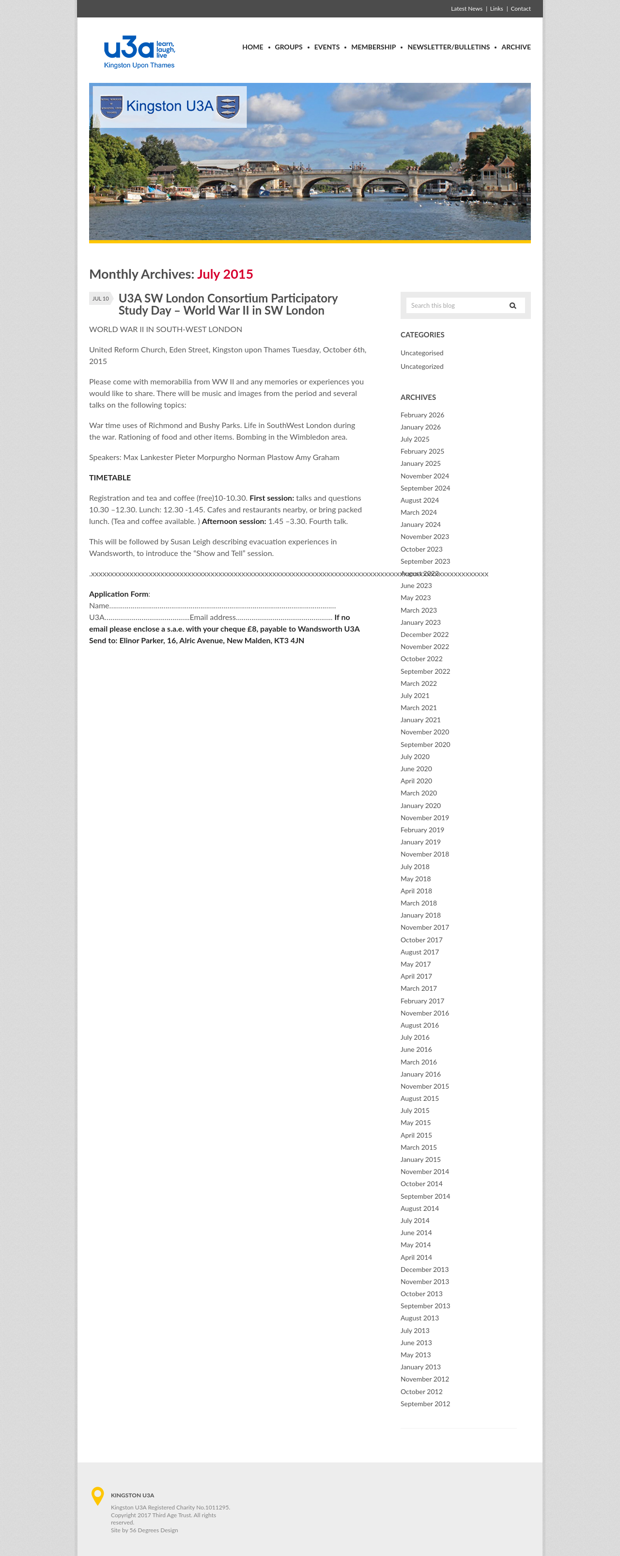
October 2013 (422, 1293)
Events (327, 47)
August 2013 (420, 1318)
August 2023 (420, 573)
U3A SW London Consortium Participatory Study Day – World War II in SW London (228, 304)
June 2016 (416, 1049)
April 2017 (416, 976)
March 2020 (419, 793)
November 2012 (425, 1379)
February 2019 (422, 830)
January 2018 (421, 915)
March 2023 (419, 610)
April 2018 (416, 891)
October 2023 (422, 549)
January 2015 (421, 1159)
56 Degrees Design (154, 1530)
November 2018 (425, 854)
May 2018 (416, 878)
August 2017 (420, 952)
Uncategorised (422, 353)
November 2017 (425, 927)
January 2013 (421, 1367)
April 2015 (416, 1135)
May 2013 (416, 1354)
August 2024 (420, 500)
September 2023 (425, 561)
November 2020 (425, 732)
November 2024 (425, 476)
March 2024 (419, 512)
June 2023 (416, 585)
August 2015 (420, 1098)
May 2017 (416, 964)
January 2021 (421, 719)
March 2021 (419, 707)
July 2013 (415, 1330)
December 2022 (425, 634)
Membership (373, 47)
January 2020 (421, 805)
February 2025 (422, 451)
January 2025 (421, 463)
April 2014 (416, 1257)
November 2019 (425, 817)
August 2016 (420, 1025)
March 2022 (419, 683)
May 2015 (416, 1122)
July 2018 (415, 866)
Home (252, 47)
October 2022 (422, 658)
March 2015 (419, 1147)
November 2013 (425, 1281)
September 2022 (425, 671)
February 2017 (422, 1001)
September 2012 (425, 1403)
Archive (516, 47)
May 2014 (416, 1244)
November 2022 (425, 646)
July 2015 (415, 1110)
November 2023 (425, 536)
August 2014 (420, 1208)
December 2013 (425, 1269)
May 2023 (416, 597)
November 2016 (425, 1013)
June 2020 (416, 768)
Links (496, 8)
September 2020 (425, 744)
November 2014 (425, 1171)
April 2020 (416, 781)
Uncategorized (422, 366)
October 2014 (422, 1183)
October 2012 (422, 1391)
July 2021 (415, 695)
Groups (289, 47)
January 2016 (421, 1074)
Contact (521, 8)
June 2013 (416, 1342)
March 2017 (419, 988)
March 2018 (419, 903)
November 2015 (425, 1086)
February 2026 (422, 415)
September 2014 (425, 1196)
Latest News (466, 8)
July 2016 (415, 1037)
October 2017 (422, 940)
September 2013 (425, 1306)
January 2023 (421, 622)
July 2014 (415, 1220)
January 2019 (421, 842)
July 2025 (415, 439)
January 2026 (421, 427)
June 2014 (416, 1232)
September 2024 (425, 488)
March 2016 (419, 1062)
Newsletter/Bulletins (448, 47)
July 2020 (415, 756)
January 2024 (421, 524)
